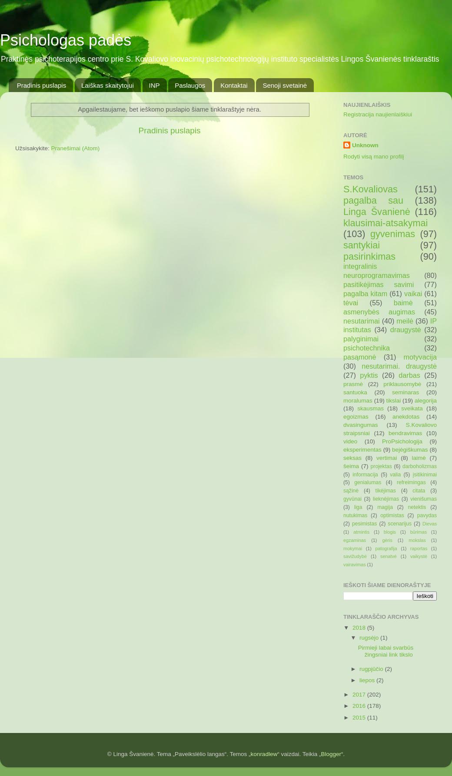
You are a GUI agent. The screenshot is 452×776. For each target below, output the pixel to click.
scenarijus (400, 524)
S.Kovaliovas (370, 189)
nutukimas (355, 515)
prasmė (353, 384)
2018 (359, 627)
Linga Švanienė (376, 211)
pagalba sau (373, 200)
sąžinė (351, 491)
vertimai (386, 458)
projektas (381, 466)
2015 (359, 717)
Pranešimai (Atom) (75, 148)
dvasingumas (360, 425)
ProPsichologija (402, 441)
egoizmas (356, 416)
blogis (390, 532)
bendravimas (405, 433)
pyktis (369, 375)
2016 (359, 706)
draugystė (405, 330)
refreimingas (411, 482)
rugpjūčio (372, 669)
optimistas (392, 515)
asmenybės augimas (379, 312)
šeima (351, 466)
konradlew (264, 754)
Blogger (331, 754)
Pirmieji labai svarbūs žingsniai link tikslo (386, 651)
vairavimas (354, 564)
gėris (387, 540)
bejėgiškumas (410, 449)
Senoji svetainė (285, 85)
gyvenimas (392, 233)
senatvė (388, 556)
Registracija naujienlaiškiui (377, 114)
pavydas (427, 515)
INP (154, 85)
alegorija (426, 400)
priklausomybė (402, 384)
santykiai (361, 245)
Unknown (365, 145)
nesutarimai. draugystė (399, 366)
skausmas (370, 408)
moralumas (357, 400)
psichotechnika (366, 348)
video (350, 441)
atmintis (361, 532)
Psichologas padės (65, 40)
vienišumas (423, 499)
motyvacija (420, 357)
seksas (352, 458)
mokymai (352, 548)
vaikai (413, 293)
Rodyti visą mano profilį (373, 156)
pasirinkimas (369, 256)
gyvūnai (352, 499)
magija (385, 507)
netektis (417, 507)
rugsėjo (369, 637)
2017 (359, 694)
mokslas (417, 540)
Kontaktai (234, 85)
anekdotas (405, 416)
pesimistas (364, 524)
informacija (365, 475)
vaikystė (418, 556)
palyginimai (361, 339)
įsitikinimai (425, 475)
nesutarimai (361, 321)
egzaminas (354, 540)
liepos (367, 680)
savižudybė (355, 556)
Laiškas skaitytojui (107, 85)
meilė (404, 321)
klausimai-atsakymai (385, 223)
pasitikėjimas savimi (378, 284)
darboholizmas (419, 466)
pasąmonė (359, 357)
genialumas (367, 482)
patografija (386, 548)
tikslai (393, 400)
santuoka (355, 392)
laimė (418, 458)
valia (395, 475)
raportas (419, 548)
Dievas (429, 523)
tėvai (350, 303)
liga (358, 507)
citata (418, 491)
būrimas (418, 532)
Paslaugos (190, 85)
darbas (409, 375)
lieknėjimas (386, 499)
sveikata (412, 408)
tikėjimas (386, 491)
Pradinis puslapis (41, 85)
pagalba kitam (365, 293)
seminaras (405, 392)
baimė (403, 303)
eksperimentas (362, 449)
